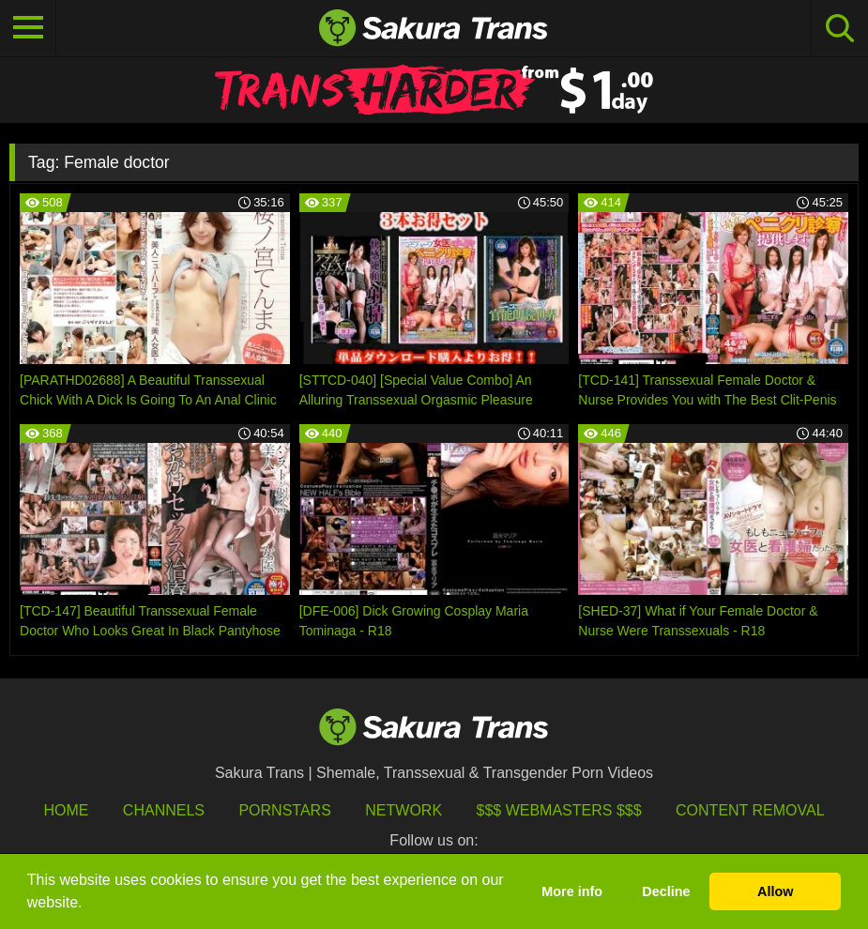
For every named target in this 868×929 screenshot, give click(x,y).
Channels (164, 810)
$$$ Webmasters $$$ (559, 810)
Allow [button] (775, 891)
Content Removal (750, 810)
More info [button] (571, 891)
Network (403, 810)
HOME (65, 810)
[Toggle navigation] (28, 28)
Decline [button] (666, 891)
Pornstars (284, 810)
